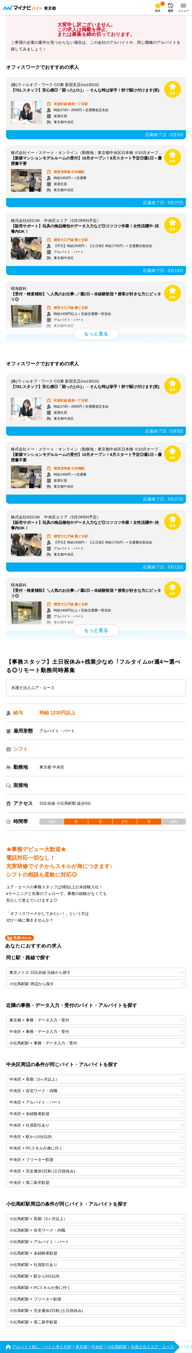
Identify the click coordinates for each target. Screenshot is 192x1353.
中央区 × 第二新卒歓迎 (96, 1182)
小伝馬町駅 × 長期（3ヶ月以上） (96, 1219)
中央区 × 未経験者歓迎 (96, 1113)
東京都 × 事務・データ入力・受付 (96, 1020)
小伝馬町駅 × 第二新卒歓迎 (96, 1322)
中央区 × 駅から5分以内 (96, 1136)
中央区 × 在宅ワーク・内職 (96, 1090)
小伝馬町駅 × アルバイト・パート (96, 1241)
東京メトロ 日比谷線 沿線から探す (96, 972)
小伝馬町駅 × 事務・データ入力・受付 (96, 1043)
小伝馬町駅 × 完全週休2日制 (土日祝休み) (96, 1310)
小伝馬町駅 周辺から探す (96, 984)
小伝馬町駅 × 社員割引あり (96, 1264)
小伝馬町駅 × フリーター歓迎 (96, 1299)
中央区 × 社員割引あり (96, 1125)
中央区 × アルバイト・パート (96, 1102)
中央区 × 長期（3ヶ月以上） (96, 1079)
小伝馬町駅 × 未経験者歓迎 (96, 1253)
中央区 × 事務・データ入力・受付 (96, 1031)
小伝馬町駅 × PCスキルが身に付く (96, 1287)
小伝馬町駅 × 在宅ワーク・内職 (96, 1230)
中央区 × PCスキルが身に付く (96, 1148)
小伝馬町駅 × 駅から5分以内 (96, 1276)
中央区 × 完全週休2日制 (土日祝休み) (96, 1171)
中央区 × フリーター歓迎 (96, 1159)
